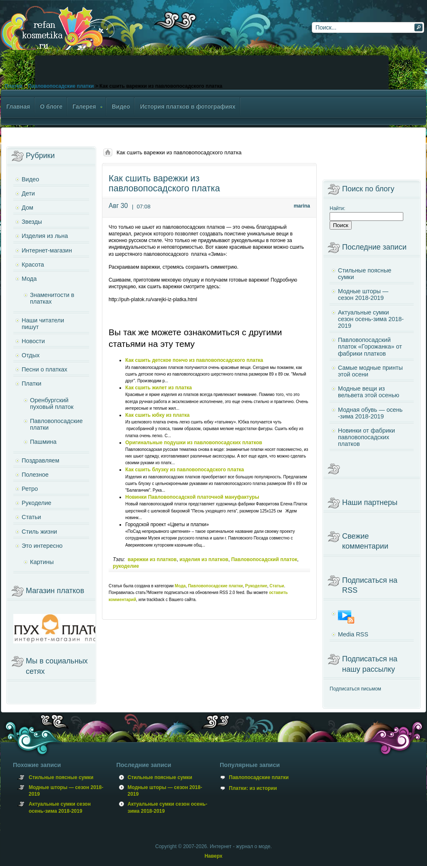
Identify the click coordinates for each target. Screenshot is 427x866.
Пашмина (43, 441)
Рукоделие (256, 586)
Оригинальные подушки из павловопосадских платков (193, 442)
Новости (33, 341)
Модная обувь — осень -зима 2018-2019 (370, 413)
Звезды (32, 221)
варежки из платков (152, 559)
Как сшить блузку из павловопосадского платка (184, 470)
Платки (13, 86)
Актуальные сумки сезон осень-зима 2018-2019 (371, 319)
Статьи (277, 586)
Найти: (337, 208)
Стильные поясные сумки (364, 273)
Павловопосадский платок (264, 559)
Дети (28, 193)
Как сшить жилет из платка (158, 388)
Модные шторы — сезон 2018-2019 (363, 294)
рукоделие (126, 566)
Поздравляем (40, 460)
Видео (30, 179)
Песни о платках (44, 369)
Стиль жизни (39, 531)
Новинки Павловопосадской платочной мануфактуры (192, 497)
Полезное (35, 474)
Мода (180, 586)
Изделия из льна (45, 236)
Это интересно (42, 545)
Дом (27, 207)
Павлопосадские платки (259, 777)
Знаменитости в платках (52, 298)
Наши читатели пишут (43, 323)
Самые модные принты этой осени (370, 371)
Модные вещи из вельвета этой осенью (368, 391)
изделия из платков (203, 559)
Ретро (30, 488)
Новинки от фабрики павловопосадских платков (366, 437)
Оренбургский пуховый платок (52, 403)
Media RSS (353, 634)
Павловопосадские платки (61, 86)
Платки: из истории (253, 788)
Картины (42, 562)
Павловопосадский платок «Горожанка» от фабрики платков (370, 346)
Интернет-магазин (47, 250)
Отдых (31, 355)
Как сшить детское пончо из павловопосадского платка (194, 360)
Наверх (213, 856)
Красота (33, 264)
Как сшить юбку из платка (157, 415)
